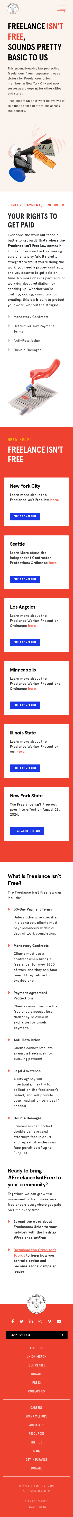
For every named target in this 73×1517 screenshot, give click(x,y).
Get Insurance (36, 1460)
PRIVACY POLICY (36, 1507)
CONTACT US (36, 1391)
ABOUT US (36, 1348)
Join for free (37, 1334)
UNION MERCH (36, 1357)
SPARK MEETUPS (36, 1416)
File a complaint (25, 516)
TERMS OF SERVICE (36, 1501)
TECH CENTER (36, 1365)
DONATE (36, 1374)
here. (54, 499)
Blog (36, 1451)
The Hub (36, 1442)
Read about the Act (27, 831)
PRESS (36, 1383)
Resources (36, 1434)
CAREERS (36, 1408)
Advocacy (36, 1425)
